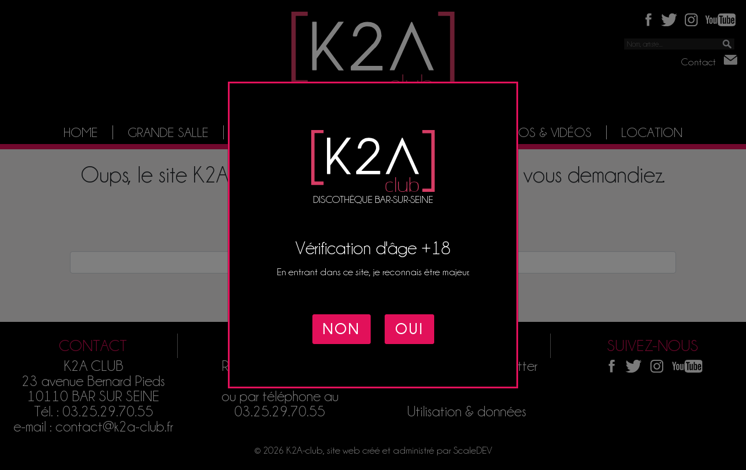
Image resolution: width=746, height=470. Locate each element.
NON (341, 329)
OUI (409, 329)
